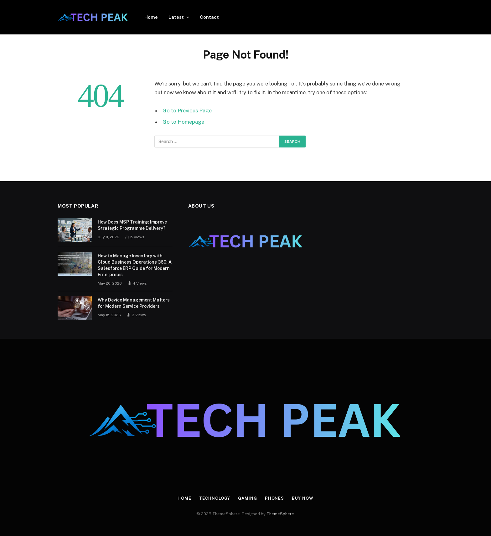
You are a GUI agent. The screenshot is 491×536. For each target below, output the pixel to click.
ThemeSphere (280, 514)
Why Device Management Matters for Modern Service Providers (134, 303)
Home (151, 17)
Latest (176, 17)
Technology (214, 498)
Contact (209, 17)
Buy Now (302, 498)
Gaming (247, 498)
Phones (274, 498)
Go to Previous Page (187, 110)
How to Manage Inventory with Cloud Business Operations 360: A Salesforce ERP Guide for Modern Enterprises (135, 265)
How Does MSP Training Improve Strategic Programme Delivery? (132, 225)
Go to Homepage (183, 122)
